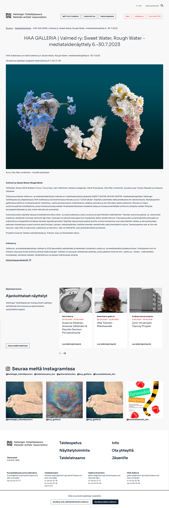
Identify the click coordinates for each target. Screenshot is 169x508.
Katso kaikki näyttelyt (18, 346)
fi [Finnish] (137, 6)
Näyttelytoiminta (70, 16)
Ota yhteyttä (155, 16)
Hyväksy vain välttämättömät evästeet (71, 502)
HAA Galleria (67, 316)
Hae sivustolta (154, 6)
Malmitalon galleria (106, 316)
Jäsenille (139, 16)
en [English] (140, 6)
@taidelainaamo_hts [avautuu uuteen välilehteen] (44, 374)
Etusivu (9, 28)
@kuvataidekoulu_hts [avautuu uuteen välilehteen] (104, 374)
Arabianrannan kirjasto (142, 316)
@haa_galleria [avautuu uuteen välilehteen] (84, 374)
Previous (60, 353)
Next (64, 353)
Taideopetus (89, 16)
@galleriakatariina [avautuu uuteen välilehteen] (66, 374)
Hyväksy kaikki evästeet (105, 502)
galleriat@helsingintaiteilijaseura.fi (104, 475)
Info (128, 16)
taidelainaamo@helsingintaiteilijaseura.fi (63, 475)
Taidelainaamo (107, 16)
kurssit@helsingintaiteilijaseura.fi (22, 475)
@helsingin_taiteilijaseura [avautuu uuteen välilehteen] (19, 374)
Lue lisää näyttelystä (71, 344)
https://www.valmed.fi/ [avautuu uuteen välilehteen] (18, 260)
